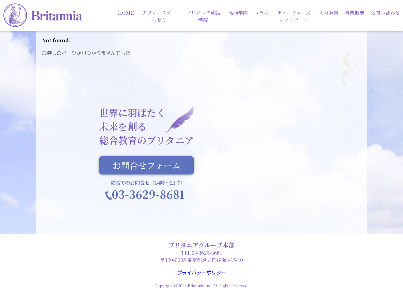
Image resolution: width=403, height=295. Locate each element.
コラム (261, 12)
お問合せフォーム (146, 165)
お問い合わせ (385, 12)
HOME (126, 12)
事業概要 (354, 12)
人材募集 (329, 12)
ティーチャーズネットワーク (294, 16)
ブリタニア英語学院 (203, 16)
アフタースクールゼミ (159, 16)
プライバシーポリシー (201, 272)
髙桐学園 (238, 12)
